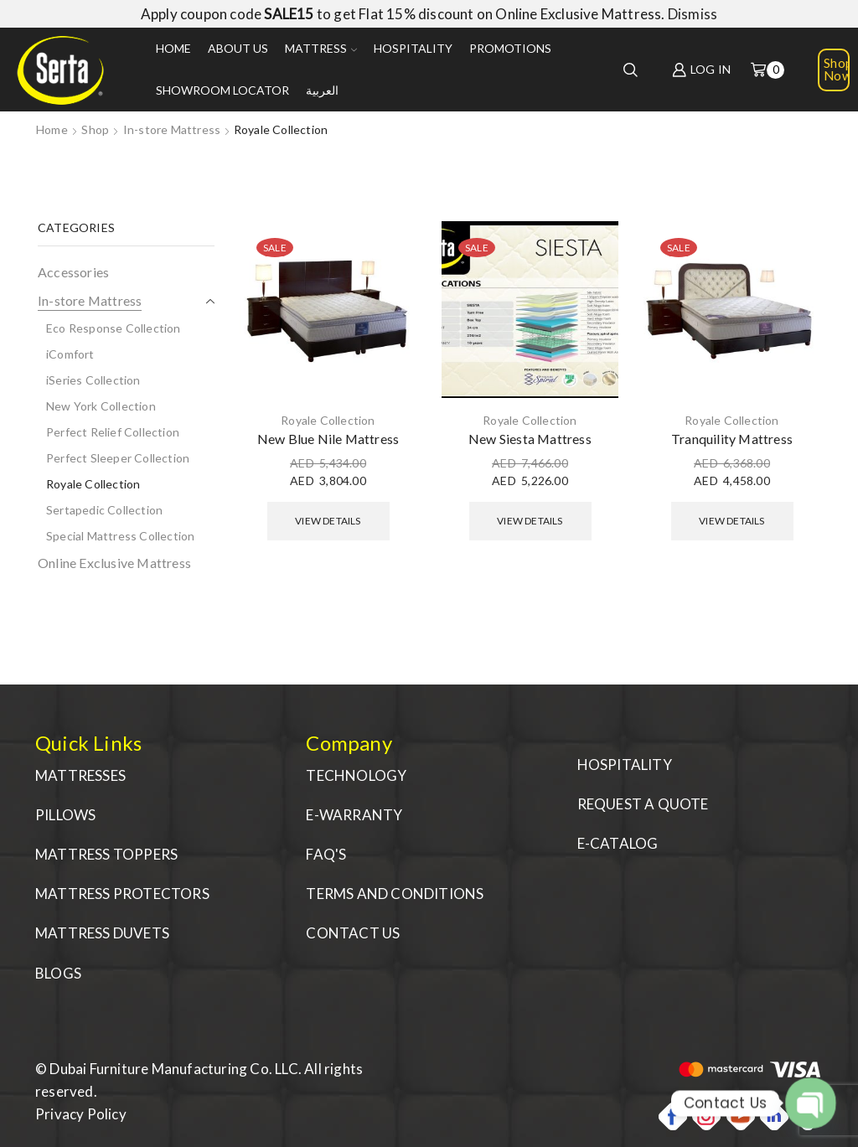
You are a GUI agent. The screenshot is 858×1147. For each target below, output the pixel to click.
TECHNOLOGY (356, 775)
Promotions (510, 48)
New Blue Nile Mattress (328, 439)
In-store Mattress (171, 129)
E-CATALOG (618, 843)
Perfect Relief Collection (112, 432)
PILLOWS (65, 815)
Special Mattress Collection (120, 536)
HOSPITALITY (624, 764)
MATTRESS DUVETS (102, 933)
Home (173, 48)
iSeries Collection (93, 380)
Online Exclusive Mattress (114, 563)
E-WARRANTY (354, 815)
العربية (322, 90)
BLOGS (58, 973)
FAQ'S (326, 854)
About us (238, 48)
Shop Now (837, 69)
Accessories (73, 272)
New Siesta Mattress (530, 439)
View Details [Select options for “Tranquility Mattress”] (731, 520)
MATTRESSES (80, 775)
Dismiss (692, 14)
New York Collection (101, 406)
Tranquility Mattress (732, 439)
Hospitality (413, 48)
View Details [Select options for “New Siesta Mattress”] (529, 520)
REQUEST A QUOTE (643, 804)
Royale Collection (328, 420)
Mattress (321, 48)
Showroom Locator (222, 90)
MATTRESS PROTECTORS (122, 893)
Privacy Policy (81, 1114)
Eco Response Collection (113, 328)
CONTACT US (353, 933)
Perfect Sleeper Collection (117, 458)
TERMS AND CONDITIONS (394, 893)
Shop (95, 129)
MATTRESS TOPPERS (106, 854)
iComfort (70, 354)
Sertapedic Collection (104, 510)
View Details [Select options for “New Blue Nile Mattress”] (327, 520)
